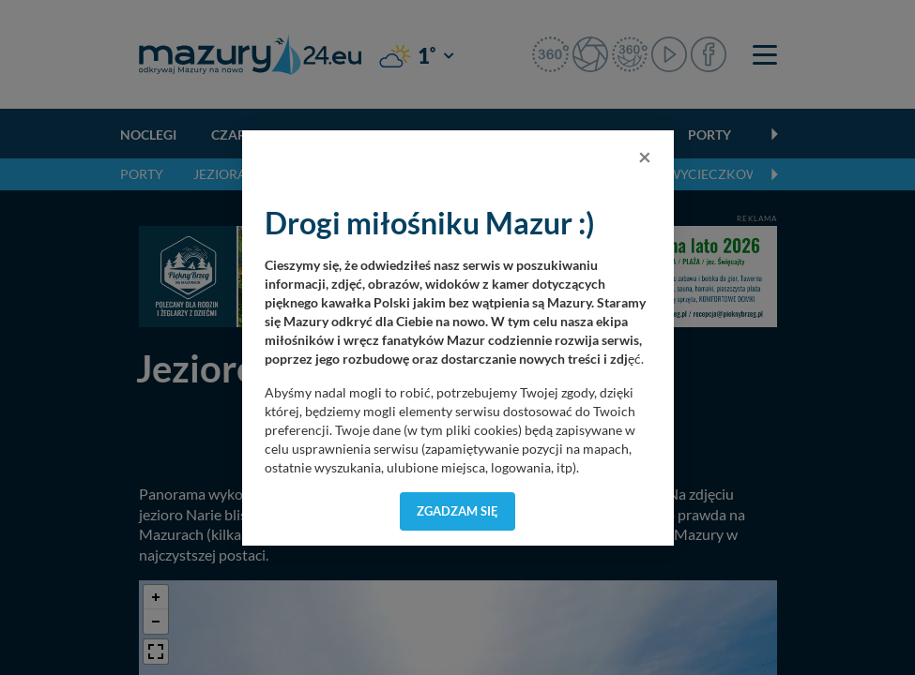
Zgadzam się (457, 510)
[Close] (644, 156)
